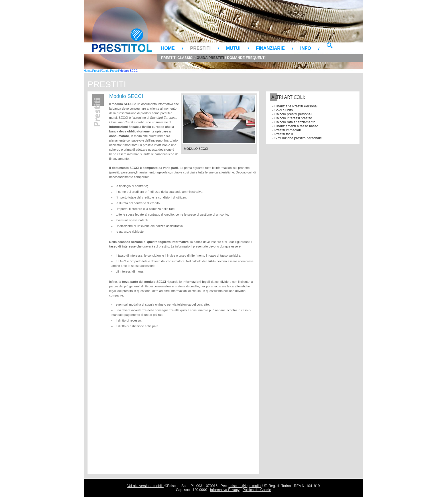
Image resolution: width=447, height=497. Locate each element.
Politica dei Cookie (257, 490)
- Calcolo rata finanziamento (293, 122)
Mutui (233, 48)
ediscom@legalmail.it (245, 486)
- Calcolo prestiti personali (292, 114)
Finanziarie (270, 48)
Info (305, 48)
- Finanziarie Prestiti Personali (295, 106)
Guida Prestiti (210, 58)
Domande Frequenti (246, 58)
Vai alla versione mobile (145, 486)
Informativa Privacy (224, 490)
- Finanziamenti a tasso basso (295, 126)
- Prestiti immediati (286, 130)
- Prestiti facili (282, 134)
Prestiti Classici (177, 58)
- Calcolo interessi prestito (292, 118)
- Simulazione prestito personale (297, 138)
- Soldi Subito (282, 110)
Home (168, 48)
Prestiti (200, 48)
